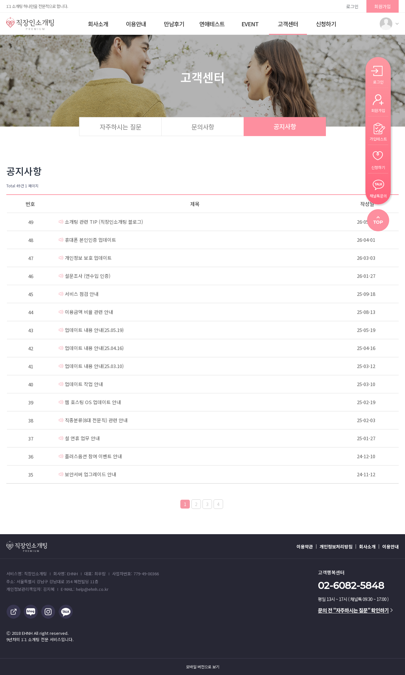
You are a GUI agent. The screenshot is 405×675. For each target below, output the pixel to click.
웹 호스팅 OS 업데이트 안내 (90, 402)
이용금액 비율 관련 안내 (86, 311)
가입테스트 (378, 138)
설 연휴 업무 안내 (79, 438)
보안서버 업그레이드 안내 (87, 474)
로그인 (352, 6)
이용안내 (136, 24)
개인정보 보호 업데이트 (85, 257)
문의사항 (202, 126)
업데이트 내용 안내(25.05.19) (91, 330)
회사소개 (98, 24)
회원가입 (382, 6)
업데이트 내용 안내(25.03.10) (91, 366)
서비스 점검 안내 (78, 293)
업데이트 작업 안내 (81, 384)
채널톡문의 (378, 195)
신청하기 (326, 24)
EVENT (250, 24)
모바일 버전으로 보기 (202, 667)
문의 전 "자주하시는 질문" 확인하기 (355, 610)
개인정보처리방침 (336, 546)
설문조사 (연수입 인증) (84, 275)
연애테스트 (212, 24)
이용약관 (304, 546)
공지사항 (284, 126)
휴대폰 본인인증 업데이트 (87, 239)
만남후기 (174, 24)
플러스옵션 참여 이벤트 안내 (90, 456)
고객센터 (288, 24)
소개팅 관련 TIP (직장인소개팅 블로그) (101, 221)
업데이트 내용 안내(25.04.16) (91, 348)
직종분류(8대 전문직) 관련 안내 (93, 420)
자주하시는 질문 (120, 126)
